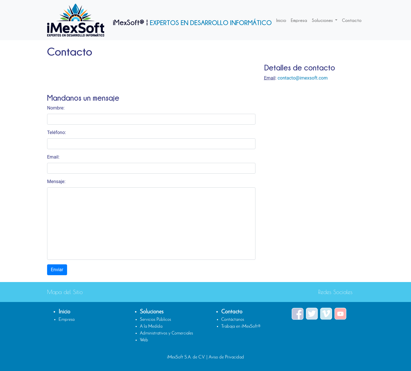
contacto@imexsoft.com (302, 78)
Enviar (57, 269)
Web (144, 340)
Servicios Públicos (155, 319)
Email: (53, 157)
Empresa (299, 20)
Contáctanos (232, 319)
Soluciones (323, 20)
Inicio (281, 20)
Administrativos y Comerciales (166, 333)
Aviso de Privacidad (226, 357)
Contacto (352, 20)
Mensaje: (56, 181)
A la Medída (151, 326)
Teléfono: (56, 132)
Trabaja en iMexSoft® (241, 326)
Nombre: (56, 108)
